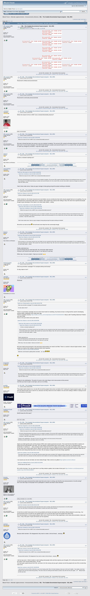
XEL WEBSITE (39, 74)
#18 (86, 502)
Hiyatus (5, 154)
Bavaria (36, 28)
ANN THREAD (31, 166)
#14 (86, 386)
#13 (86, 363)
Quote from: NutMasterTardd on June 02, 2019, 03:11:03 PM (30, 462)
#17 (86, 478)
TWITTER (56, 166)
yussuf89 (41, 28)
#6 (86, 154)
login (16, 8)
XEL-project (6, 26)
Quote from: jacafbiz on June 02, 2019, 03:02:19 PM (28, 452)
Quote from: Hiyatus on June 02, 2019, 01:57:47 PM (28, 193)
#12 (86, 300)
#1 (86, 27)
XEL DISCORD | (60, 74)
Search (14, 13)
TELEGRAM (45, 166)
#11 (86, 277)
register (20, 8)
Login (18, 13)
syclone (5, 524)
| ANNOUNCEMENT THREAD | (49, 74)
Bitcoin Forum (6, 17)
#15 (86, 410)
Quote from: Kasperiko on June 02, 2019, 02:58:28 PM (29, 425)
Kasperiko (6, 363)
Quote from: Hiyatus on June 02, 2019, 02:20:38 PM (28, 320)
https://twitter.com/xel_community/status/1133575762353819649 (47, 314)
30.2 (20, 11)
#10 (86, 263)
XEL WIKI (66, 74)
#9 (86, 232)
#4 (86, 111)
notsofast (6, 111)
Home (6, 13)
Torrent (22, 11)
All (11, 21)
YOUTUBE (67, 166)
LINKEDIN (62, 166)
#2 (86, 77)
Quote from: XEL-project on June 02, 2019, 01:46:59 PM (29, 172)
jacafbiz (5, 385)
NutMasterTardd (28, 28)
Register (23, 13)
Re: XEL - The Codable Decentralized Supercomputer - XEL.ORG (37, 77)
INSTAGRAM (73, 166)
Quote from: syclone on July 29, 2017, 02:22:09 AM (28, 567)
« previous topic (77, 19)
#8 (86, 190)
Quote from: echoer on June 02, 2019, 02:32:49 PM (28, 349)
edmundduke (7, 168)
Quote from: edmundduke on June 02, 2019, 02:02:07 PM (29, 204)
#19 (86, 524)
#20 (86, 545)
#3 (86, 94)
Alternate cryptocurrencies (17, 17)
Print (85, 21)
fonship (5, 477)
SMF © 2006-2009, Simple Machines (51, 593)
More (27, 13)
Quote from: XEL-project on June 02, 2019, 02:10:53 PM (29, 235)
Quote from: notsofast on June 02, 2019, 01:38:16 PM (29, 137)
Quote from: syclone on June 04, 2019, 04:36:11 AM (28, 548)
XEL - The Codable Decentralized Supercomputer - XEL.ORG (56, 17)
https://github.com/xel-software (67, 460)
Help (11, 13)
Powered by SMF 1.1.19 (37, 593)
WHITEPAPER (38, 166)
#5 (86, 134)
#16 (86, 423)
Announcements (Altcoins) (31, 17)
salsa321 (5, 276)
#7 (86, 169)
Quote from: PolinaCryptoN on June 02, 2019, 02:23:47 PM (30, 303)
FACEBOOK (51, 166)
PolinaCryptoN (7, 262)
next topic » (84, 19)
